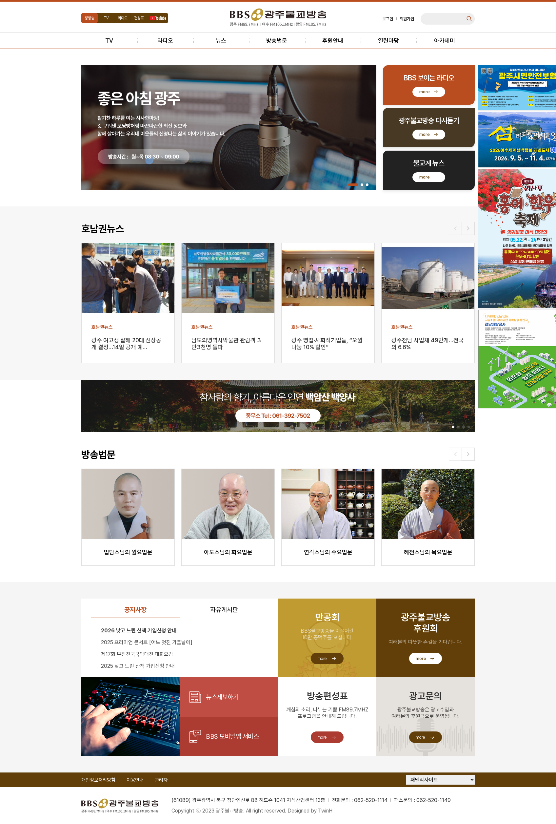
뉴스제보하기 (222, 697)
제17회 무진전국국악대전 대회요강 (137, 654)
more (424, 91)
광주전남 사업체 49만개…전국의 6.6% (427, 343)
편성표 (139, 18)
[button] (353, 184)
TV (106, 18)
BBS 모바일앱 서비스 (232, 736)
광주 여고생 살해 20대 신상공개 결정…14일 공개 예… (126, 343)
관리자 (161, 780)
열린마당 (388, 40)
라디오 (123, 18)
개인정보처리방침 (98, 780)
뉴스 (221, 40)
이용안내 (135, 780)
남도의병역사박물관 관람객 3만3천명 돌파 (226, 343)
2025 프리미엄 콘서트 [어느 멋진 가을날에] (146, 642)
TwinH (325, 811)
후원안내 (332, 40)
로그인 (387, 18)
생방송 (89, 18)
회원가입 (407, 18)
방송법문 (276, 40)
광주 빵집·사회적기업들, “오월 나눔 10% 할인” (327, 343)
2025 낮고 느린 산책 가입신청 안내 (138, 666)
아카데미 (444, 40)
